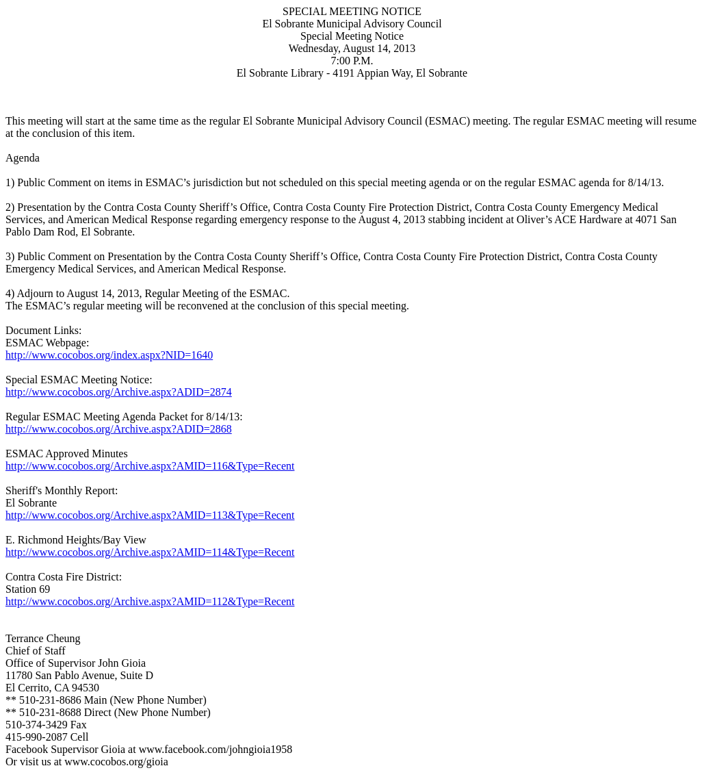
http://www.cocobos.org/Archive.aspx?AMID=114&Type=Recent (149, 552)
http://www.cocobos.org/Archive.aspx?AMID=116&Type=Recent (149, 466)
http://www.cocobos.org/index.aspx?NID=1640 (109, 355)
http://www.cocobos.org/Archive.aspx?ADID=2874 (118, 392)
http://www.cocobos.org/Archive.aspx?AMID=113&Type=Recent (149, 515)
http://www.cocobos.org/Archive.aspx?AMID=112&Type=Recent (149, 601)
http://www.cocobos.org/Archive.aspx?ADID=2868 (118, 429)
